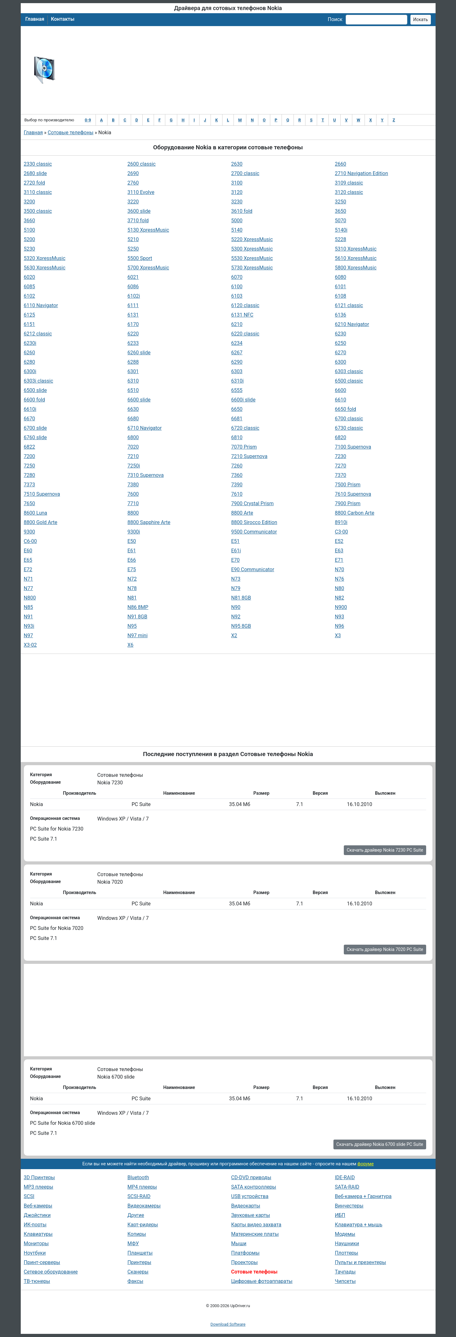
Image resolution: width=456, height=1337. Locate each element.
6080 (340, 277)
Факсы (135, 1281)
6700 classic (349, 419)
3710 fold (138, 221)
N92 (235, 617)
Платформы (245, 1253)
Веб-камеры (38, 1206)
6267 (237, 353)
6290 (237, 362)
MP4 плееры (142, 1187)
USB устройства (250, 1196)
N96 (339, 626)
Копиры (137, 1234)
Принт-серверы (42, 1262)
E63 (339, 551)
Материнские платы (255, 1234)
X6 (131, 645)
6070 (237, 277)
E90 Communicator (252, 569)
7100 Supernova (353, 447)
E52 (339, 541)
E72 (28, 569)
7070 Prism (244, 447)
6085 (29, 287)
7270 (340, 466)
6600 (340, 390)
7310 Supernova (146, 475)
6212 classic (38, 334)
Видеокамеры (144, 1206)
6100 (237, 287)
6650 (237, 409)
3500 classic (38, 211)
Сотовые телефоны (71, 132)
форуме (365, 1164)
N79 (235, 588)
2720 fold (34, 183)
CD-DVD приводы (251, 1177)
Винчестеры (349, 1206)
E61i (236, 551)
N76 (339, 579)
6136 (340, 315)
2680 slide (35, 173)
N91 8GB (137, 617)
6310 (133, 381)
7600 (133, 494)
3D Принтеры (39, 1177)
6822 (29, 447)
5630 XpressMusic (45, 268)
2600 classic (142, 164)
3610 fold (242, 211)
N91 (28, 617)
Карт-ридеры (143, 1225)
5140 (237, 230)
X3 (338, 635)
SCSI (29, 1196)
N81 (132, 598)
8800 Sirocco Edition (254, 522)
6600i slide (243, 400)
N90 (235, 607)
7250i (134, 466)
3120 (237, 192)
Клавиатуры (38, 1234)
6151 (29, 324)
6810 (237, 437)
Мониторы (36, 1243)
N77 (28, 588)
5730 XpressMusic (252, 268)
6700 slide (35, 428)
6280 (29, 362)
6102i (134, 296)
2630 (237, 164)
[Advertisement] (249, 70)
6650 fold (345, 409)
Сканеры (138, 1272)
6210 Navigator (352, 324)
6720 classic (245, 428)
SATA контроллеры (253, 1187)
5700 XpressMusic (148, 268)
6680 (133, 419)
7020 (133, 447)
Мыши (239, 1243)
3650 (340, 211)
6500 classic (349, 381)
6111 (133, 305)
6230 (340, 334)
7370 (340, 475)
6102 (29, 296)
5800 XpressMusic (356, 268)
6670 (29, 419)
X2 (234, 635)
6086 (133, 287)
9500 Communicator (254, 532)
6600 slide (139, 400)
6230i (30, 343)
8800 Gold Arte (41, 522)
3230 (237, 202)
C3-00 (341, 532)
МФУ (133, 1243)
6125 (29, 315)
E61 (132, 551)
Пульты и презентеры (360, 1262)
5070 (340, 221)
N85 (28, 607)
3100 (237, 183)
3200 (29, 202)
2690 (133, 173)
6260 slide (139, 353)
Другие (136, 1215)
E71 (339, 560)
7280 (29, 475)
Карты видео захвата (256, 1225)
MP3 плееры (38, 1187)
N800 (30, 598)
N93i (29, 626)
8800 (133, 513)
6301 (133, 371)
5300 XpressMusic (252, 249)
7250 (29, 466)
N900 (341, 607)
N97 (28, 635)
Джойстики (37, 1215)
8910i (341, 522)
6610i (30, 409)
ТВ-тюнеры (37, 1281)
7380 (133, 485)
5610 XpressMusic (356, 258)
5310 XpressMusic (356, 249)
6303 (237, 371)
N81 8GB (241, 598)
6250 (340, 343)
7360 (237, 475)
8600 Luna (35, 513)
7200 (29, 456)
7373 (29, 485)
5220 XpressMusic (252, 239)
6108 (340, 296)
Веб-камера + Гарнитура (363, 1196)
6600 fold (34, 400)
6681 (237, 419)
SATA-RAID (347, 1187)
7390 (237, 485)
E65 (28, 560)
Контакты (62, 19)
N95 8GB (241, 626)
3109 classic (349, 183)
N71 (28, 579)
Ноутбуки (35, 1253)
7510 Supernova (42, 494)
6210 (237, 324)
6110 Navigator (41, 305)
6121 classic (349, 305)
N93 (339, 617)
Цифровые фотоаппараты (262, 1281)
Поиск (335, 19)
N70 (339, 569)
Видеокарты (245, 1206)
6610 (340, 400)
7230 (340, 456)
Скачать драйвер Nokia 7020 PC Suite (385, 949)
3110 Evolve (141, 192)
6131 (133, 315)
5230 (29, 249)
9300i (134, 532)
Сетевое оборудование (51, 1272)
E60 (28, 551)
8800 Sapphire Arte (149, 522)
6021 (133, 277)
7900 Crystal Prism (252, 503)
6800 (133, 437)
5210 (133, 239)
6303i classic (38, 381)
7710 (133, 503)
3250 (340, 202)
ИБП (340, 1215)
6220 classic (245, 334)
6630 (133, 409)
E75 (132, 569)
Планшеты (140, 1253)
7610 (237, 494)
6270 (340, 353)
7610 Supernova (353, 494)
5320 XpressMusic (45, 258)
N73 (235, 579)
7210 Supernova (249, 456)
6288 (133, 362)
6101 (340, 287)
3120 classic (349, 192)
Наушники (347, 1243)
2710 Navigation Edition (361, 173)
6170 (133, 324)
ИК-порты (35, 1225)
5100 (29, 230)
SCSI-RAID (139, 1196)
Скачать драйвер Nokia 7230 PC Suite (385, 850)
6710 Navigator (145, 428)
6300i (30, 371)
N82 (339, 598)
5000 (237, 221)
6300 (340, 362)
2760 (133, 183)
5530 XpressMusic (252, 258)
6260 (29, 353)
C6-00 (30, 541)
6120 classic (245, 305)
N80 (339, 588)
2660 (340, 164)
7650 (29, 503)
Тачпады (345, 1272)
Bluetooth (138, 1177)
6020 (29, 277)
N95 (132, 626)
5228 (340, 239)
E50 (132, 541)
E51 (235, 541)
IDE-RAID (345, 1177)
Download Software (228, 1324)
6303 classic (349, 371)
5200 (29, 239)
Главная (34, 19)
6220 (133, 334)
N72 (132, 579)
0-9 (88, 120)
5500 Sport (140, 258)
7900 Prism (348, 503)
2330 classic (38, 164)
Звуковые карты (250, 1215)
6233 (133, 343)
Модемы (345, 1234)
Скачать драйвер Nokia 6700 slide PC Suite (379, 1144)
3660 (29, 221)
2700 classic (245, 173)
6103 (237, 296)
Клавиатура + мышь (358, 1225)
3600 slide (139, 211)
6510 (133, 390)
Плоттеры (346, 1253)
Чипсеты (345, 1281)
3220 (133, 202)
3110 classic (38, 192)
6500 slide (35, 390)
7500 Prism (348, 485)
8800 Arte (242, 513)
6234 (237, 343)
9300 (29, 532)
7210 (133, 456)
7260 (237, 466)
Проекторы (244, 1262)
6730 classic (349, 428)
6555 (237, 390)
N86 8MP (138, 607)
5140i (341, 230)
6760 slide (35, 437)
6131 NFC (242, 315)
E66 (132, 560)
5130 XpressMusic (148, 230)
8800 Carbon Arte (354, 513)
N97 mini (138, 635)
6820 (340, 437)
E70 (235, 560)
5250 (133, 249)
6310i (237, 381)
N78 (132, 588)
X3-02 (30, 645)
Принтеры (139, 1262)
